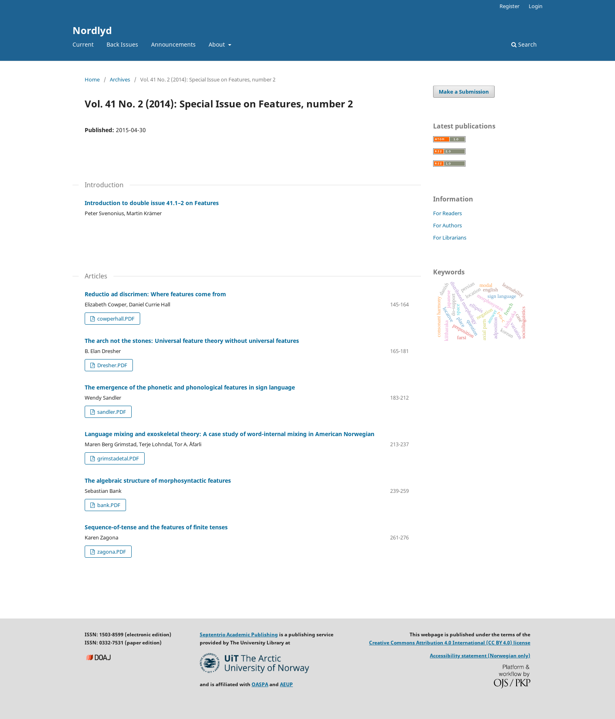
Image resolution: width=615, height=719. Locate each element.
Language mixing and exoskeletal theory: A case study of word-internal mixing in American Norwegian (229, 434)
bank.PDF (108, 505)
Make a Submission (464, 91)
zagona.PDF (111, 551)
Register (509, 6)
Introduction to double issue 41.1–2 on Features (152, 203)
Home (92, 79)
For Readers (447, 213)
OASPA (260, 684)
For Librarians (449, 237)
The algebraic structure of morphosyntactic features (158, 480)
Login (535, 6)
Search (524, 44)
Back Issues (122, 44)
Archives (120, 79)
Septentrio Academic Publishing (239, 634)
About (217, 44)
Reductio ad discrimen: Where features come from (155, 294)
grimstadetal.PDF (117, 458)
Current (83, 44)
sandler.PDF (111, 411)
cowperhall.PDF (115, 318)
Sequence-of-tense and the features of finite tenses (156, 527)
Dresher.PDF (111, 365)
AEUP (286, 684)
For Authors (447, 225)
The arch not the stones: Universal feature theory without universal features (192, 341)
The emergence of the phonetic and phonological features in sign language (190, 387)
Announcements (173, 44)
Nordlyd (92, 30)
